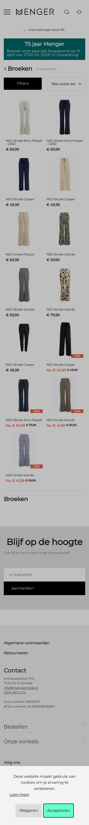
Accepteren (58, 810)
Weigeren (28, 810)
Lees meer (19, 795)
